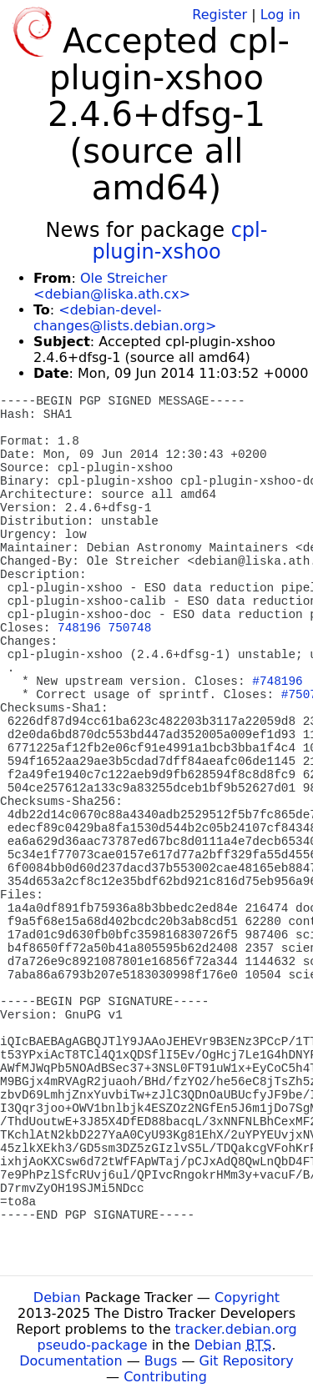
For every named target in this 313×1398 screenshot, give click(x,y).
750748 (130, 628)
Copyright (247, 1297)
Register (219, 15)
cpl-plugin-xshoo (179, 241)
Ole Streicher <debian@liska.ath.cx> (111, 286)
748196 (79, 628)
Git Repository (246, 1361)
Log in (280, 15)
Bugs (161, 1361)
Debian (57, 1297)
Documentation (70, 1361)
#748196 (277, 681)
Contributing (165, 1377)
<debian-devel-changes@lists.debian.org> (124, 318)
